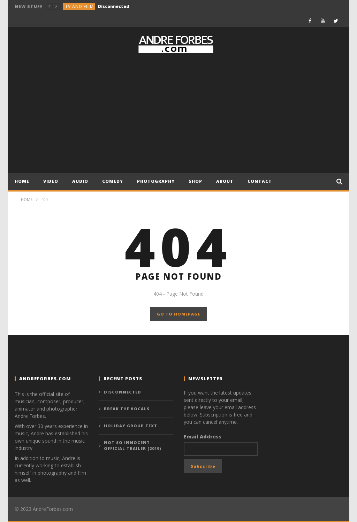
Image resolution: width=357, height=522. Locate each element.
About (225, 181)
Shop (195, 181)
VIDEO (50, 181)
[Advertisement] (178, 113)
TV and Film (79, 6)
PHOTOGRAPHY (156, 181)
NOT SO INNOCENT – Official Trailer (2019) (132, 445)
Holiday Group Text (130, 425)
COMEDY (112, 181)
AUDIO (80, 181)
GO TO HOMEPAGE (178, 314)
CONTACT (260, 181)
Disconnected (113, 6)
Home (22, 181)
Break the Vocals (127, 408)
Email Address (202, 436)
